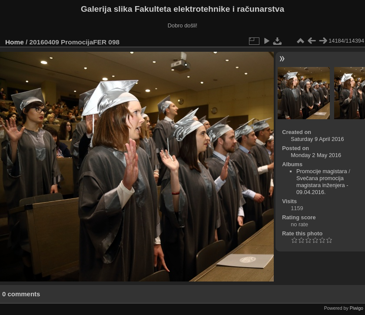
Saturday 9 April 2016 (317, 139)
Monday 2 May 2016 (316, 155)
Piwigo (356, 308)
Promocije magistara (321, 171)
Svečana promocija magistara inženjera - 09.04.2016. (322, 185)
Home (14, 42)
